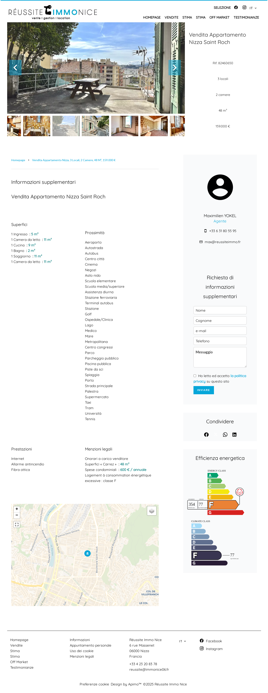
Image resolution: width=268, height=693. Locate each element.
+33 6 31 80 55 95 (222, 231)
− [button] (16, 515)
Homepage (18, 160)
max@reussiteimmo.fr (223, 242)
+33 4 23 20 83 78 (143, 664)
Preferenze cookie (94, 684)
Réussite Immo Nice (145, 640)
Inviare (203, 390)
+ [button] (16, 509)
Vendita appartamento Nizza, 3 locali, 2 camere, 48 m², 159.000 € (73, 160)
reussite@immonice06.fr (149, 669)
